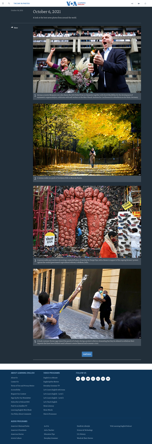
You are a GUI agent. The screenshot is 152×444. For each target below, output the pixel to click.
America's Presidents (18, 430)
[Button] (14, 28)
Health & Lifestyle (83, 426)
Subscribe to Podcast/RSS (20, 402)
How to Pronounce (50, 414)
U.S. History (81, 434)
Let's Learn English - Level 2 (53, 398)
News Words (48, 410)
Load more (87, 354)
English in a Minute (50, 378)
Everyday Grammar (51, 438)
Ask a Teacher (49, 430)
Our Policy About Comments (21, 414)
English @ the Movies (51, 382)
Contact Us (15, 382)
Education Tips (49, 434)
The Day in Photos (22, 4)
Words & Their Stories (85, 438)
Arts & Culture (16, 438)
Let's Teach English (50, 402)
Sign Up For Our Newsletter (21, 398)
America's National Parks (20, 426)
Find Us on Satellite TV (19, 406)
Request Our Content (18, 394)
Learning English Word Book (21, 410)
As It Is (46, 426)
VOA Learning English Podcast (121, 426)
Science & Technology (85, 430)
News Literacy (48, 406)
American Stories (17, 434)
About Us (14, 378)
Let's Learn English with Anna (54, 390)
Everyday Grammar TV (51, 386)
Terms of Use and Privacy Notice (22, 386)
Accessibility (15, 390)
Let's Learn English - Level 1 (53, 394)
